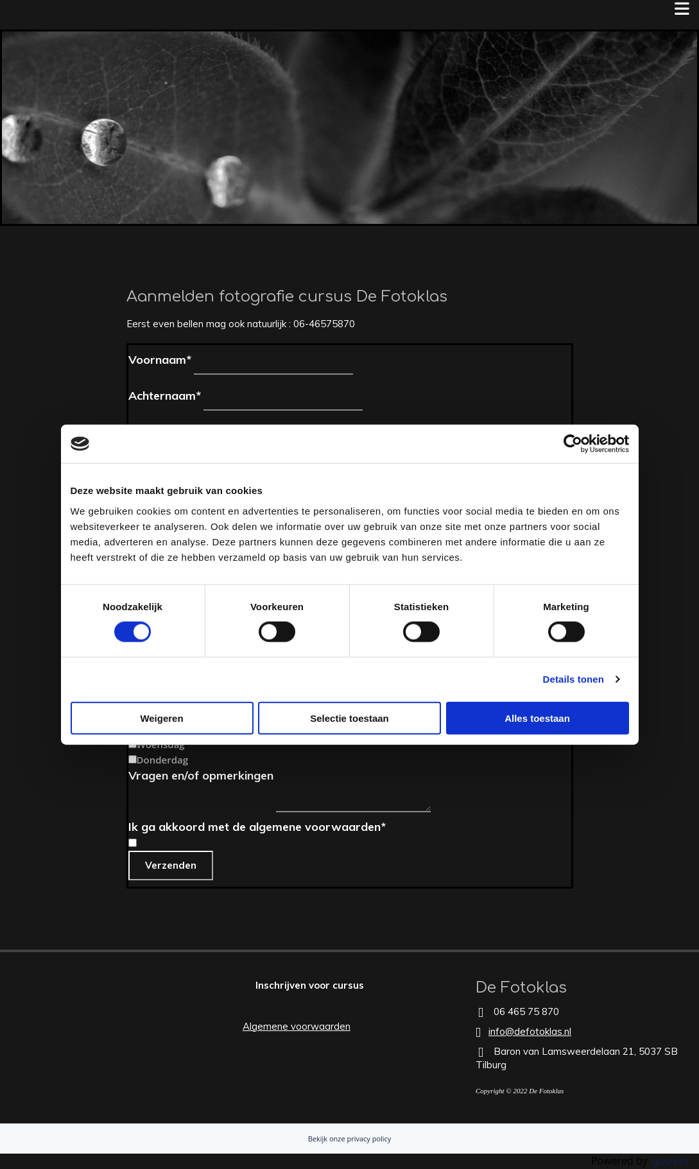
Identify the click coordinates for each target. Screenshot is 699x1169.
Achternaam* (164, 395)
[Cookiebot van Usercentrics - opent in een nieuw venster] (573, 444)
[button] (310, 985)
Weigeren (161, 717)
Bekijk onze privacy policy (350, 1138)
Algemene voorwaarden (296, 1026)
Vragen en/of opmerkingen (200, 775)
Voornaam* (159, 359)
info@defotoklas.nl (529, 1031)
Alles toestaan (537, 717)
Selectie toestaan (349, 717)
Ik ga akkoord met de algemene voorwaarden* (257, 826)
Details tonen (573, 679)
